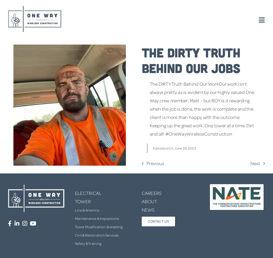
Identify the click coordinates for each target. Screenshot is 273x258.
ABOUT (149, 201)
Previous (156, 163)
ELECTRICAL (88, 193)
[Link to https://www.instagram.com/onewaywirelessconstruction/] (24, 223)
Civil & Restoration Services (97, 235)
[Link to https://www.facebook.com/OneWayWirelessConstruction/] (10, 223)
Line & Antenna (87, 210)
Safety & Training (88, 243)
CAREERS (152, 193)
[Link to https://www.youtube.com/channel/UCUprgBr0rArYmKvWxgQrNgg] (33, 223)
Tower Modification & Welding (99, 226)
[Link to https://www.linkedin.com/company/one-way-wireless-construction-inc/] (16, 223)
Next (255, 163)
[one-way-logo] (35, 8)
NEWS (148, 210)
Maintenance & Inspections (97, 218)
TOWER (83, 201)
